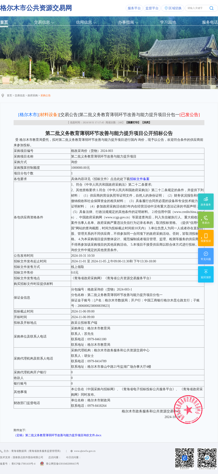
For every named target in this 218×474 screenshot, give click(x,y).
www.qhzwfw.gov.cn (84, 451)
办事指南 (126, 22)
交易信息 (42, 22)
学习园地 (168, 22)
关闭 (146, 122)
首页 (4, 22)
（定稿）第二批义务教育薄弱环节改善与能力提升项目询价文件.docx (57, 435)
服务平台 (134, 8)
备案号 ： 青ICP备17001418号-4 (17, 463)
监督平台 (152, 8)
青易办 (206, 222)
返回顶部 (206, 277)
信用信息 (84, 22)
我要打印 (133, 122)
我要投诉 (206, 241)
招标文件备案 (140, 179)
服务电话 (210, 22)
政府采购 (33, 95)
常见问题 (206, 259)
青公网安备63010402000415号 (62, 463)
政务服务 (206, 204)
